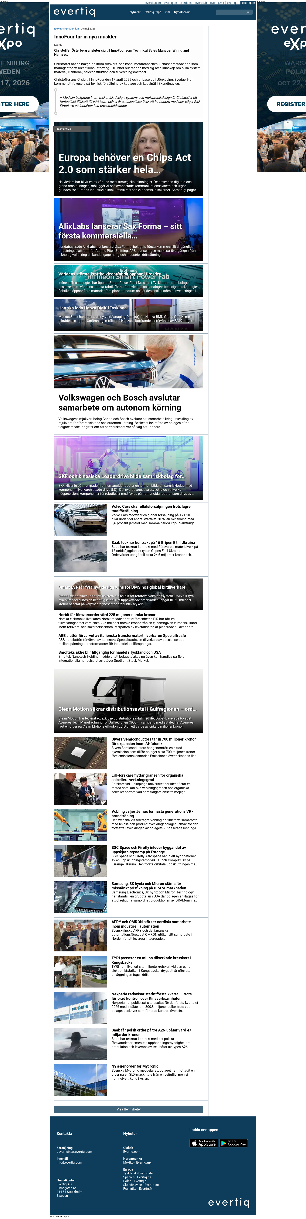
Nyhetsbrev (181, 12)
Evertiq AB (74, 12)
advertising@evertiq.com (74, 1152)
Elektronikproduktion (66, 28)
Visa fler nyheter (128, 1109)
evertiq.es (185, 2)
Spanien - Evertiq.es (137, 1177)
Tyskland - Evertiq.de (137, 1173)
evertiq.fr (201, 2)
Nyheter (135, 12)
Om (167, 12)
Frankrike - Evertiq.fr (137, 1189)
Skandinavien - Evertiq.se (141, 1185)
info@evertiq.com (69, 1162)
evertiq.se (248, 2)
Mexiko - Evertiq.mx (137, 1162)
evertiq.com (152, 2)
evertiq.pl (233, 2)
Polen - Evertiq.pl (135, 1181)
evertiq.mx (217, 2)
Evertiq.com (131, 1152)
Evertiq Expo (152, 12)
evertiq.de (169, 2)
